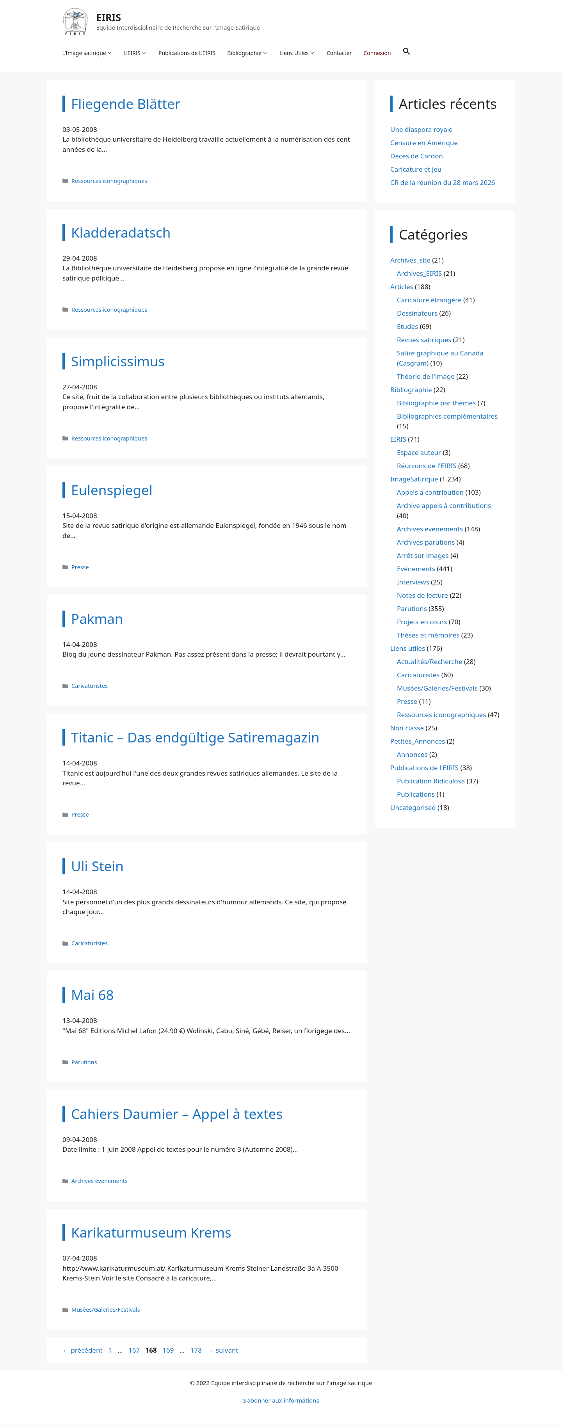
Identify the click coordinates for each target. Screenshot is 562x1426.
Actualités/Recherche (429, 661)
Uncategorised (413, 807)
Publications (416, 794)
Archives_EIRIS (419, 274)
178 (197, 1350)
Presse (80, 567)
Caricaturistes (89, 686)
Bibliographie (248, 53)
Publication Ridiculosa (431, 781)
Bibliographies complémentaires (447, 416)
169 (169, 1350)
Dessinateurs (417, 313)
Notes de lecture (422, 595)
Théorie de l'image (426, 376)
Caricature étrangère (429, 300)
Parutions (84, 1062)
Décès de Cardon (416, 156)
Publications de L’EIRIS (187, 53)
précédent (82, 1350)
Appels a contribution (430, 492)
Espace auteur (419, 453)
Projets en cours (422, 622)
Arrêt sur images (423, 555)
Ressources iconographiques (109, 181)
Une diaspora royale (421, 129)
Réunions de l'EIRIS (426, 466)
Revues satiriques (424, 340)
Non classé (407, 728)
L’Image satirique (87, 53)
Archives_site (410, 260)
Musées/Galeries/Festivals (105, 1310)
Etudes (407, 327)
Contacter (339, 53)
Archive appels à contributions (444, 506)
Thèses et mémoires (428, 635)
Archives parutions (426, 542)
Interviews (413, 582)
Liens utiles (407, 648)
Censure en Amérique (424, 143)
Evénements (416, 569)
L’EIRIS (135, 53)
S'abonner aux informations (281, 1401)
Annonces (412, 754)
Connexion (377, 53)
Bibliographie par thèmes (436, 403)
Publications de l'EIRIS (424, 768)
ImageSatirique (414, 479)
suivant (222, 1350)
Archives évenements (99, 1181)
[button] (407, 53)
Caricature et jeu (415, 169)
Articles (401, 287)
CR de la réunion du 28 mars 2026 (442, 182)
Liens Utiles (297, 53)
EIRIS (108, 17)
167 (135, 1350)
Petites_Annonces (417, 741)
